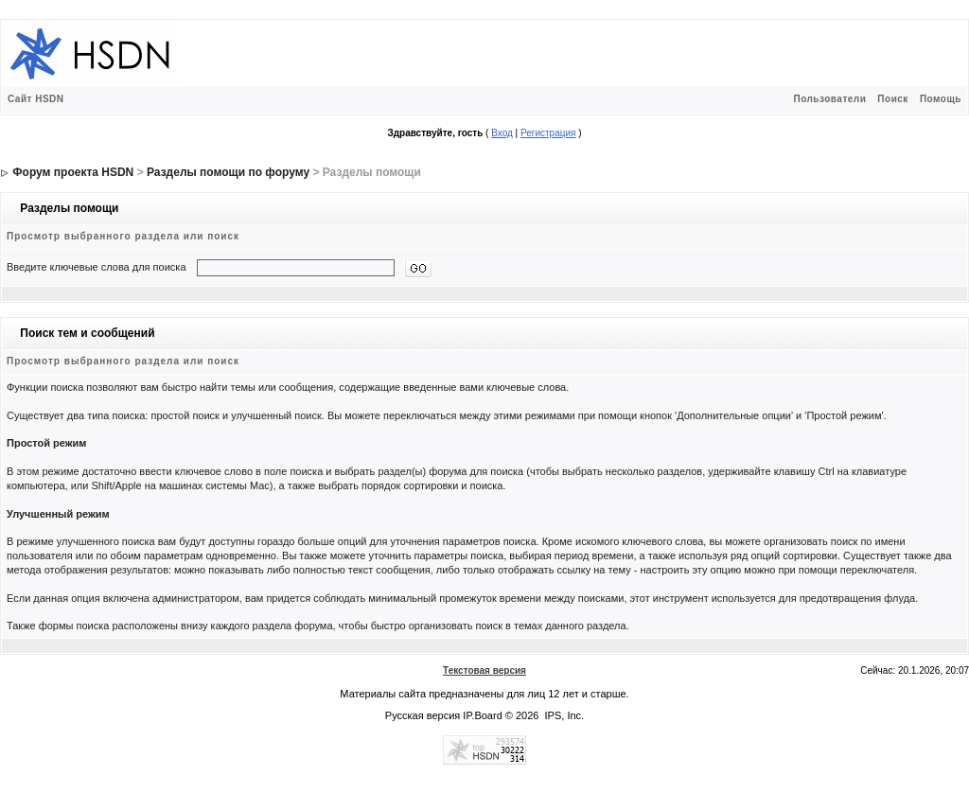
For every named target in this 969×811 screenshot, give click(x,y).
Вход (502, 133)
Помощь (940, 99)
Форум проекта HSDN (72, 172)
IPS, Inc (563, 715)
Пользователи (829, 99)
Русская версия (422, 715)
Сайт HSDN (36, 99)
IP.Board (482, 715)
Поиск (892, 99)
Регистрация (547, 133)
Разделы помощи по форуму (228, 172)
